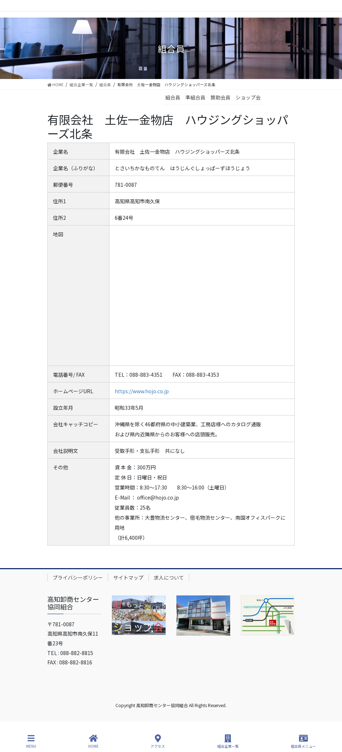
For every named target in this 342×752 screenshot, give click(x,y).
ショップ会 (248, 97)
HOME (93, 741)
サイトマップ (128, 577)
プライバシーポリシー (78, 577)
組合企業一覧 (228, 741)
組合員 (172, 97)
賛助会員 (220, 97)
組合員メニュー (303, 741)
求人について (169, 577)
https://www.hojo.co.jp (142, 391)
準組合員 (195, 97)
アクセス (158, 741)
